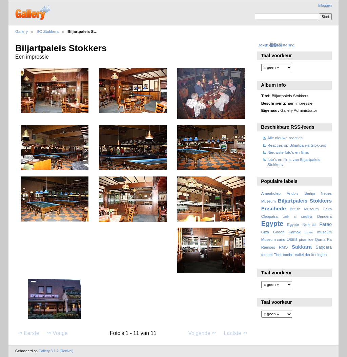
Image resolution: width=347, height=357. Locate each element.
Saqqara (323, 247)
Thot (277, 255)
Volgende (202, 333)
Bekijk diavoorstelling (276, 45)
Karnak (295, 232)
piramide (306, 239)
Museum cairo (273, 239)
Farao (325, 224)
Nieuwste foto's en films (288, 152)
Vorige (56, 333)
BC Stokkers (48, 31)
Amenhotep (271, 193)
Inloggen (325, 5)
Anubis (292, 193)
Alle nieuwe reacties (285, 137)
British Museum (304, 209)
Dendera (324, 216)
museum (324, 232)
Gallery (21, 31)
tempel (267, 255)
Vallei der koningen (311, 255)
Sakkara (302, 247)
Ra (329, 239)
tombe (288, 255)
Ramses (268, 247)
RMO (283, 247)
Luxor (309, 232)
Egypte (272, 223)
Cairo (327, 209)
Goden (279, 232)
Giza (265, 232)
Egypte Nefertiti (301, 225)
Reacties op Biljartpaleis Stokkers (296, 145)
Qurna (320, 239)
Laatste (235, 333)
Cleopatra (269, 216)
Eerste (28, 333)
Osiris (292, 239)
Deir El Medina (297, 216)
